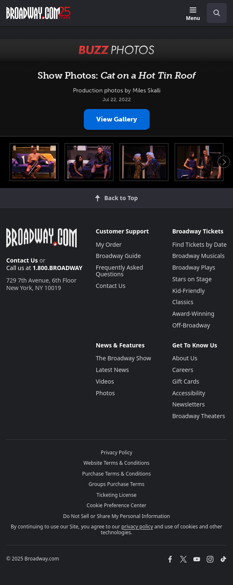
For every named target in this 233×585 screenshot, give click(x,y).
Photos (105, 393)
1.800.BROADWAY (58, 268)
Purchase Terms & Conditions (116, 473)
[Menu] (193, 14)
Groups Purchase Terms (117, 484)
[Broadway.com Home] (38, 13)
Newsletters (188, 404)
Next (224, 162)
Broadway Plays (193, 267)
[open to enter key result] (217, 13)
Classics (182, 302)
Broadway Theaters (198, 416)
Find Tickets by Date (199, 244)
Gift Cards (185, 381)
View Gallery (116, 119)
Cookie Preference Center (117, 505)
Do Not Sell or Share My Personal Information (116, 516)
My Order (109, 244)
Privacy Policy (117, 452)
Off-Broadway (191, 325)
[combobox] (213, 13)
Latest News (112, 370)
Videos (105, 381)
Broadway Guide (118, 256)
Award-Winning (193, 313)
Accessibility (188, 393)
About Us (184, 358)
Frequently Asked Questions (119, 270)
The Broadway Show (123, 358)
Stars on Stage (192, 279)
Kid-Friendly (188, 291)
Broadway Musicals (198, 256)
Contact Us (22, 260)
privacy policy (137, 526)
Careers (182, 370)
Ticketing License (117, 494)
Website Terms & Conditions (116, 462)
